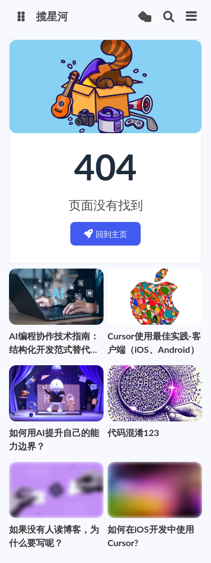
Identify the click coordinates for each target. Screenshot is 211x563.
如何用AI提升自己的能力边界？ (54, 439)
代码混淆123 (133, 432)
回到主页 (105, 234)
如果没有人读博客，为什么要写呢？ (54, 536)
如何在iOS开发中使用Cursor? (150, 536)
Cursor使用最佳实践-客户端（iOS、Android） (154, 342)
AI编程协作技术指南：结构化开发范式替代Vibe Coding (54, 343)
